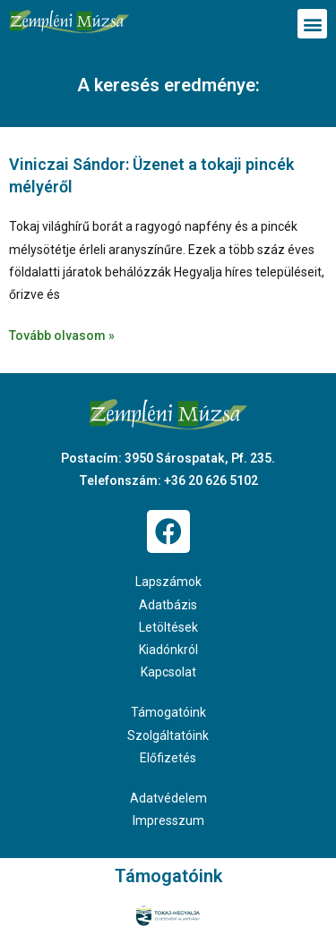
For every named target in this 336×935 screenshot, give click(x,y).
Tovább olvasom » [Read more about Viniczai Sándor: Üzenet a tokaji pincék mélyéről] (62, 335)
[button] (312, 23)
